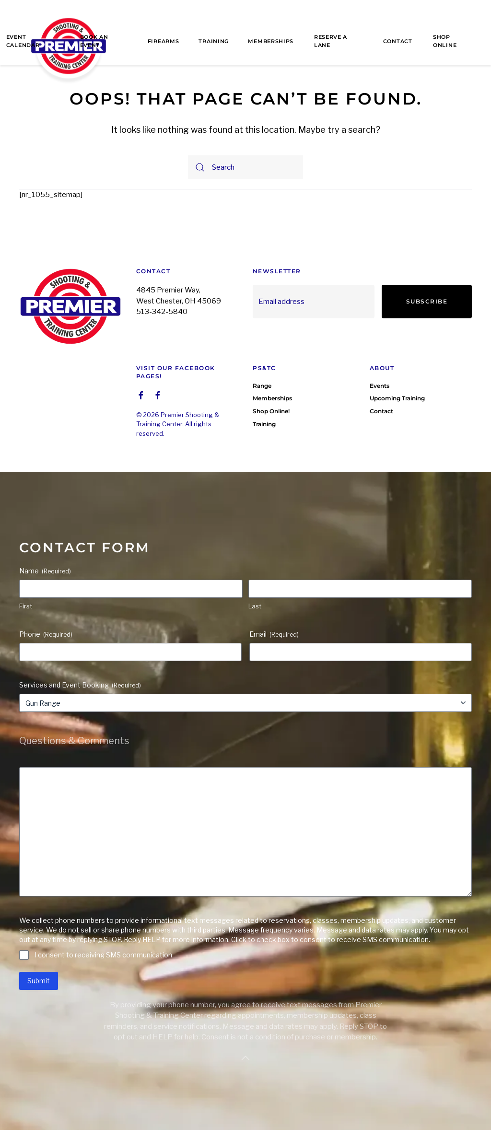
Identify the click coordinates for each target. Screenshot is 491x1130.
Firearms (163, 41)
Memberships (270, 41)
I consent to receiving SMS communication (103, 955)
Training (214, 41)
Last (254, 606)
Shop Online (444, 41)
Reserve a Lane (330, 41)
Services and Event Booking (80, 685)
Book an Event (94, 41)
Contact (397, 41)
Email (274, 634)
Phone (45, 634)
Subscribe (427, 301)
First (25, 606)
